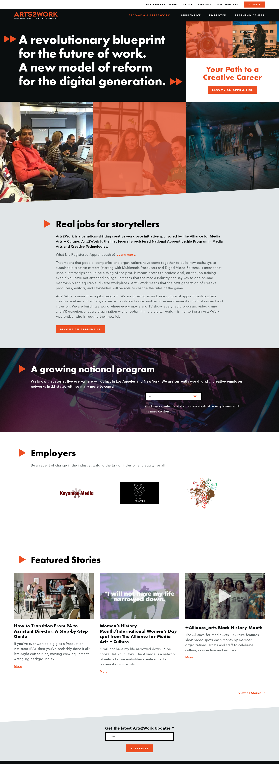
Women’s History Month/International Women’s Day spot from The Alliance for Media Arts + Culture (138, 633)
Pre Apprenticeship (161, 4)
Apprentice (191, 15)
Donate (254, 4)
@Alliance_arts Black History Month (224, 627)
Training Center (250, 15)
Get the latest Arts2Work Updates (139, 729)
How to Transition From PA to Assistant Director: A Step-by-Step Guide (51, 631)
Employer (217, 15)
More (18, 666)
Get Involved (228, 4)
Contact (205, 4)
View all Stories (249, 693)
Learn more (126, 254)
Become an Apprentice (232, 89)
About (188, 4)
